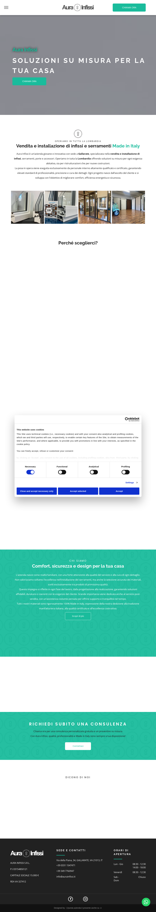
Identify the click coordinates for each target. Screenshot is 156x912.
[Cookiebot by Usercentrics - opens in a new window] (127, 419)
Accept (119, 491)
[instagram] (85, 899)
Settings (130, 482)
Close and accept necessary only (36, 491)
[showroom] (94, 207)
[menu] (6, 7)
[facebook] (70, 899)
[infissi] (27, 207)
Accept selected (78, 491)
